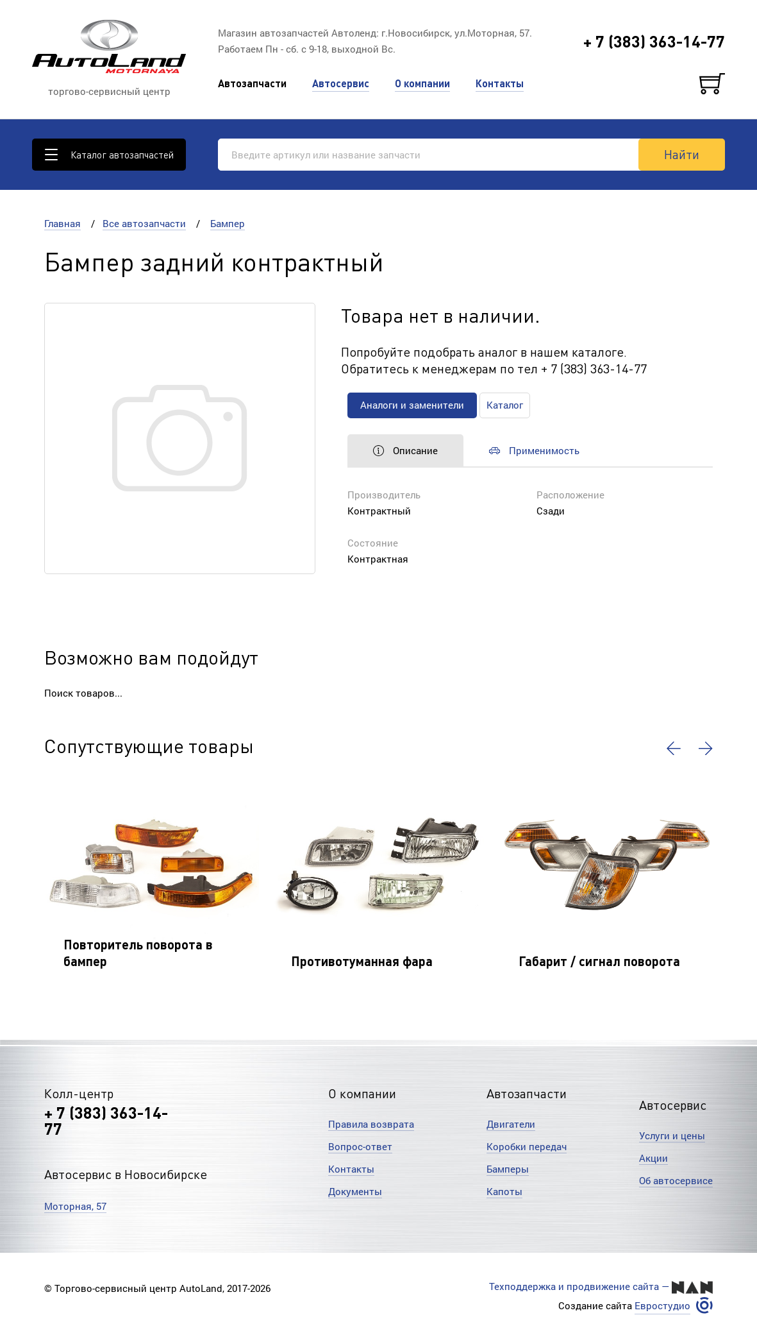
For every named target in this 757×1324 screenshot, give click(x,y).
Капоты (504, 1191)
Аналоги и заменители (412, 404)
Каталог (505, 404)
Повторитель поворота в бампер (138, 952)
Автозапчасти (252, 83)
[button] (674, 749)
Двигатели (511, 1123)
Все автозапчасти (144, 223)
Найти (681, 154)
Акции (653, 1157)
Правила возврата (371, 1123)
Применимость (534, 450)
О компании (422, 83)
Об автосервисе (676, 1180)
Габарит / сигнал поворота (599, 961)
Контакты (500, 83)
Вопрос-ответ (360, 1146)
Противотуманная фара (362, 961)
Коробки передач (527, 1146)
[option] (151, 881)
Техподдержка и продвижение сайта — (601, 1287)
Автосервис (340, 83)
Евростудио (662, 1306)
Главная (62, 223)
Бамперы (508, 1168)
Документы (355, 1191)
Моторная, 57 (75, 1206)
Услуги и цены (672, 1135)
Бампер (227, 223)
